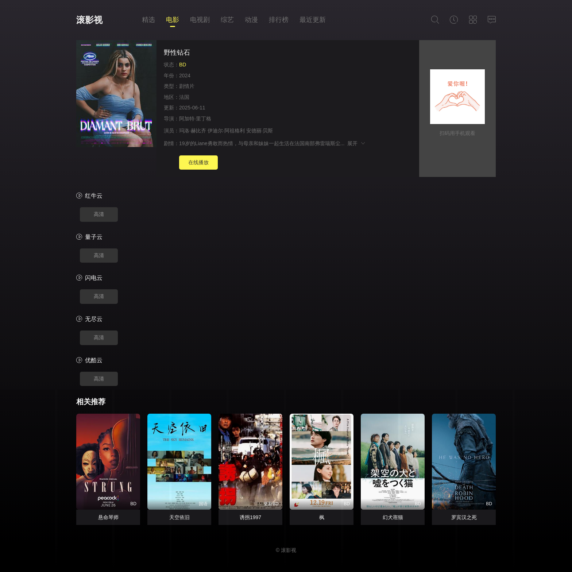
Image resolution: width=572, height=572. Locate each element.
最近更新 (312, 19)
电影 (172, 19)
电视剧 (200, 19)
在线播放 (198, 162)
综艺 (227, 19)
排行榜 (279, 19)
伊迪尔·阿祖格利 (226, 131)
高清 (99, 214)
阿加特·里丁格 (195, 118)
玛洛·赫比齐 (192, 131)
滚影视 (89, 20)
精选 (148, 19)
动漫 (251, 19)
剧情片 (186, 86)
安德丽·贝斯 (259, 131)
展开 (356, 143)
